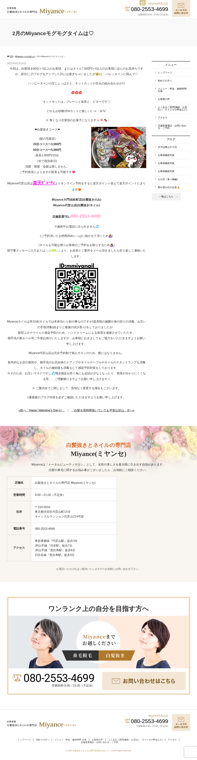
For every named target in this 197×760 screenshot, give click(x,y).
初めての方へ (165, 80)
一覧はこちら (166, 196)
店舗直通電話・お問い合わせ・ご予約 (172, 126)
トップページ (165, 72)
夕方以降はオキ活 (167, 147)
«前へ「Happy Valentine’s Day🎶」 (42, 410)
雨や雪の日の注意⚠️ (169, 187)
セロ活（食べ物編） (168, 179)
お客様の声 (164, 99)
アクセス (162, 117)
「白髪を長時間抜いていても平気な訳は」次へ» (103, 410)
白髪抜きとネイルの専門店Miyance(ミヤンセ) (93, 751)
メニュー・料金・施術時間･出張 (173, 89)
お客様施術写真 (166, 155)
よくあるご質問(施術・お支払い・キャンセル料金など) (172, 108)
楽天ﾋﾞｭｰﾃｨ (44, 182)
